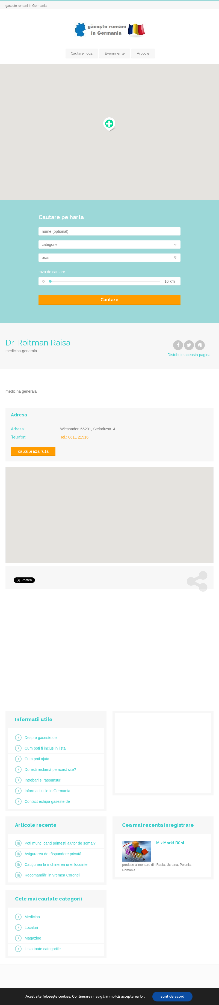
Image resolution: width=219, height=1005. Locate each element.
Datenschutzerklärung (198, 997)
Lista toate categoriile (43, 949)
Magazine (33, 938)
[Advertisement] (109, 642)
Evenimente (115, 53)
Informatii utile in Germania (47, 791)
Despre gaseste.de (41, 737)
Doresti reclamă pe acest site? (50, 769)
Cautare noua (82, 53)
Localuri (31, 927)
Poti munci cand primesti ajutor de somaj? (60, 843)
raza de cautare (52, 272)
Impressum (166, 997)
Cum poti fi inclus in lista (45, 748)
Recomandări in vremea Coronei (52, 875)
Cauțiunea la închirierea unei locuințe (56, 864)
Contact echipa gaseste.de (47, 801)
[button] (109, 124)
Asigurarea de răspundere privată (53, 854)
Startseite (143, 997)
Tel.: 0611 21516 (74, 437)
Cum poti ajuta (37, 759)
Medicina (32, 917)
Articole (143, 53)
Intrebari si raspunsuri (43, 780)
